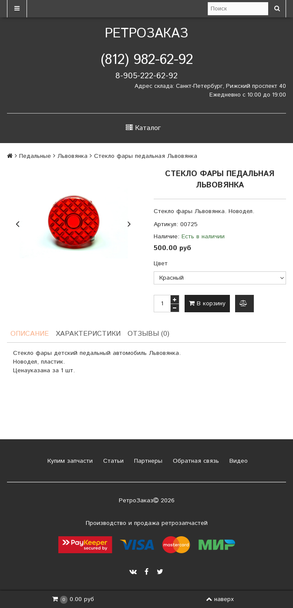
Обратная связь (195, 461)
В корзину (207, 303)
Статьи (112, 461)
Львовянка (72, 156)
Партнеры (147, 461)
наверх (220, 599)
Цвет (161, 263)
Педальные (35, 156)
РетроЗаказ (146, 33)
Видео (237, 461)
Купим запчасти (69, 461)
